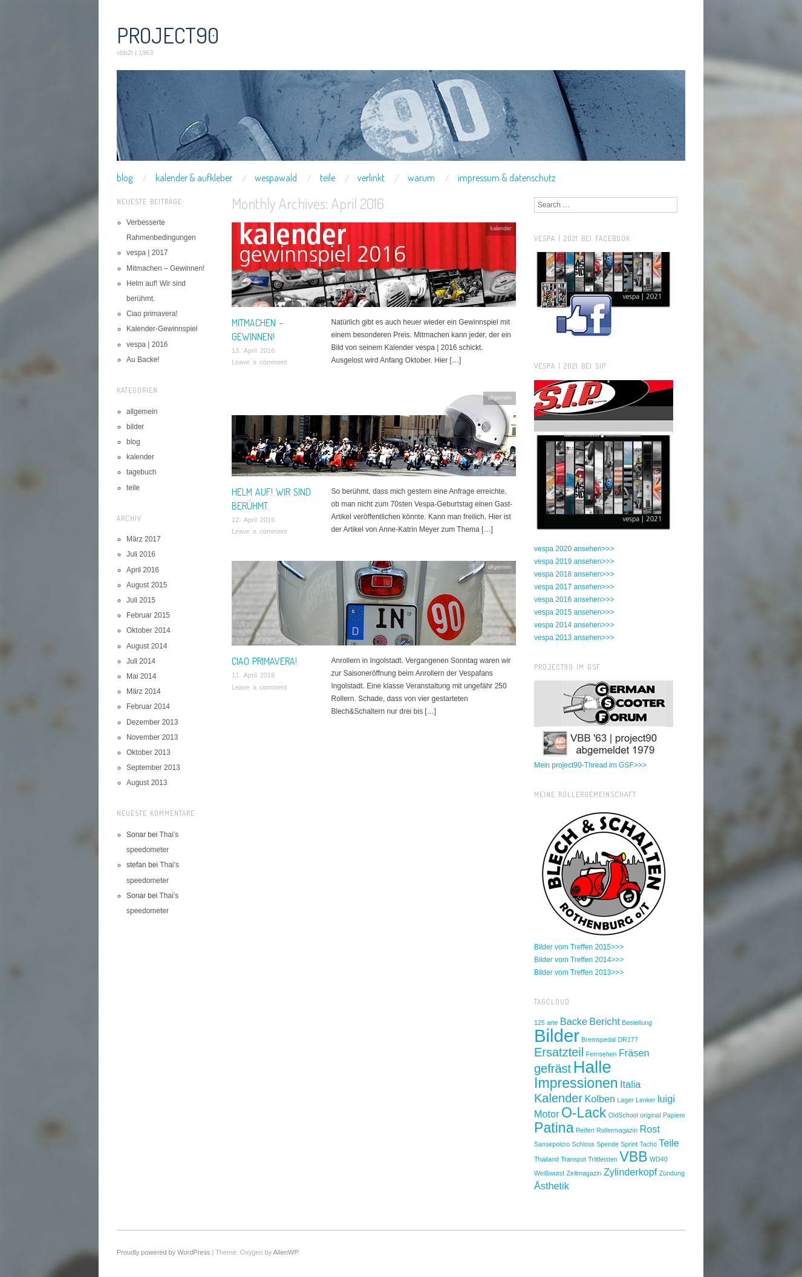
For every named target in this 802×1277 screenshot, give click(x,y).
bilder (135, 426)
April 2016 (142, 570)
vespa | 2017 (147, 252)
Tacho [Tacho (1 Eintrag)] (648, 1144)
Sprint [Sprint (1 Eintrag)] (629, 1144)
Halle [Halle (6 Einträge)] (592, 1067)
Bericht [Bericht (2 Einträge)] (604, 1021)
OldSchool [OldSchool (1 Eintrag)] (623, 1115)
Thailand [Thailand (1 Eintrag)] (546, 1159)
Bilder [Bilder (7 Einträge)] (556, 1036)
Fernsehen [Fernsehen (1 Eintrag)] (601, 1054)
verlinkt (371, 178)
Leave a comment (259, 362)
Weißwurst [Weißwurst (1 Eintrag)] (549, 1173)
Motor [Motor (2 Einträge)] (546, 1113)
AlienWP (285, 1252)
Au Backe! (143, 359)
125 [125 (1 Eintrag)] (539, 1022)
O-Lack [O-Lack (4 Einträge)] (584, 1112)
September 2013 (153, 767)
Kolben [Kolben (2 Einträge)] (599, 1098)
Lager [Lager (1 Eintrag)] (625, 1100)
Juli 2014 (140, 661)
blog (124, 178)
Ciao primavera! (264, 661)
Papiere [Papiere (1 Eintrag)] (674, 1115)
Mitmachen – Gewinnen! (165, 268)
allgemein (499, 398)
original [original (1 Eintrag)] (650, 1115)
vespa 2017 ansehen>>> (574, 587)
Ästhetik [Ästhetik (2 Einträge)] (551, 1185)
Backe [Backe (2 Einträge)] (573, 1021)
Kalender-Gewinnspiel (161, 329)
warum (421, 178)
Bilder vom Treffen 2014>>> (579, 959)
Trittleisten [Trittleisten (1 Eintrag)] (603, 1159)
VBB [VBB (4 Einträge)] (633, 1157)
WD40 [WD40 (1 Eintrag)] (659, 1159)
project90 (168, 35)
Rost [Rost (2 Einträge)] (650, 1128)
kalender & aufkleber (193, 178)
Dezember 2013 (152, 722)
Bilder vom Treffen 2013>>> (579, 972)
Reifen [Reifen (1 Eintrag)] (585, 1130)
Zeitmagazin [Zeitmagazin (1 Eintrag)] (583, 1173)
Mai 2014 (141, 676)
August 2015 (146, 585)
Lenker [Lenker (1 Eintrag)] (646, 1100)
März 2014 (143, 691)
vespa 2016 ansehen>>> (574, 599)
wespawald (276, 178)
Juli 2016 (140, 554)
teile (327, 178)
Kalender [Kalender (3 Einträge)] (558, 1098)
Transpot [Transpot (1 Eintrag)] (573, 1159)
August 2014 (146, 646)
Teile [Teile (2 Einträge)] (669, 1142)
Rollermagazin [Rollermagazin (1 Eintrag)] (616, 1130)
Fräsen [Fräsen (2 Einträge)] (634, 1052)
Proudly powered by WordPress (163, 1252)
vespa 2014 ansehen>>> (574, 625)
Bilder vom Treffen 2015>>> (579, 947)
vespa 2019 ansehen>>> (574, 561)
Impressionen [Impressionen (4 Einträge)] (576, 1083)
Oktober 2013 (148, 752)
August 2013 (146, 782)
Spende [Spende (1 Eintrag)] (607, 1144)
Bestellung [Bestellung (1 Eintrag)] (637, 1022)
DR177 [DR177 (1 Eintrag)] (628, 1039)
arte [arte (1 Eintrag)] (552, 1022)
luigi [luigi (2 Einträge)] (666, 1098)
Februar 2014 (148, 706)
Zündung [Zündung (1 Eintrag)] (672, 1173)
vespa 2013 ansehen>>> (574, 637)
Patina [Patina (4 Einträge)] (554, 1128)
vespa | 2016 (147, 344)
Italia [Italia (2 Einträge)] (630, 1084)
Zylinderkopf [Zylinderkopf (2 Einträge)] (630, 1171)
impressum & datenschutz (506, 178)
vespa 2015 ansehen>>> (574, 612)
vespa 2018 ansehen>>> (574, 574)
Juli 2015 (140, 600)
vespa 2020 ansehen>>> (574, 549)
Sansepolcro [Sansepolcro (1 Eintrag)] (552, 1144)
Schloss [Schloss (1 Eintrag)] (583, 1144)
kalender (501, 228)
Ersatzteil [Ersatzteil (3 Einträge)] (559, 1052)
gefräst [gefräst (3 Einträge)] (552, 1068)
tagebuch (141, 472)
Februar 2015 (148, 615)
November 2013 (152, 737)
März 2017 (143, 539)
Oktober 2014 (148, 630)
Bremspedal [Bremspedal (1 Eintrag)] (598, 1039)
